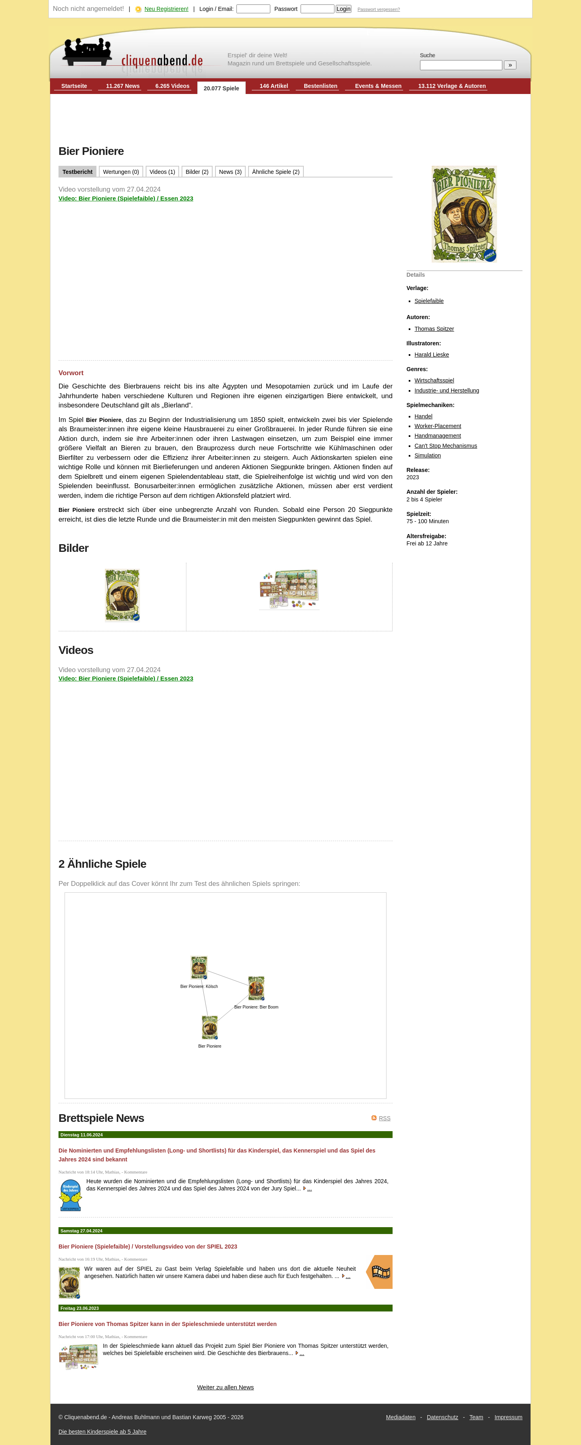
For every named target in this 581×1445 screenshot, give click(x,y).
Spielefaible (429, 301)
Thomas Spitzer (434, 329)
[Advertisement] (290, 120)
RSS (385, 1118)
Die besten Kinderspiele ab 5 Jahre (102, 1431)
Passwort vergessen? (378, 9)
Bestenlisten (320, 86)
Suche (427, 55)
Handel (424, 416)
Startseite (74, 86)
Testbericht (77, 172)
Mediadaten (401, 1417)
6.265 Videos (172, 86)
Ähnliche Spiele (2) (276, 172)
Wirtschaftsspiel (434, 380)
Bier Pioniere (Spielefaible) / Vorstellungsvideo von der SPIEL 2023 (148, 1246)
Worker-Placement (438, 426)
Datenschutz (442, 1417)
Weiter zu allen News (225, 1387)
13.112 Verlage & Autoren (452, 86)
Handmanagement (438, 435)
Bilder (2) (197, 172)
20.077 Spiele (221, 88)
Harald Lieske (432, 354)
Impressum (508, 1417)
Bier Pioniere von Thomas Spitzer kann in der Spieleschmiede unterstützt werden (168, 1324)
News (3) (230, 172)
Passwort (286, 9)
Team (476, 1417)
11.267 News (123, 86)
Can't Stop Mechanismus (446, 446)
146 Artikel (274, 86)
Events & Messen (378, 86)
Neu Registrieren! (166, 9)
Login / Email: (216, 9)
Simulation (428, 455)
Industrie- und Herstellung (447, 390)
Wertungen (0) (121, 172)
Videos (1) (163, 172)
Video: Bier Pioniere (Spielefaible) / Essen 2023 (126, 198)
